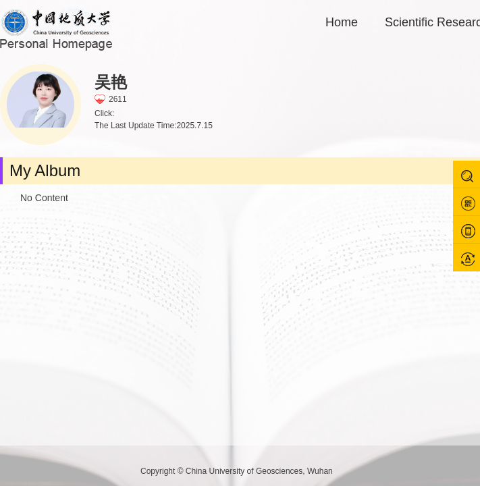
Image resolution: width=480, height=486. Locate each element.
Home (341, 22)
